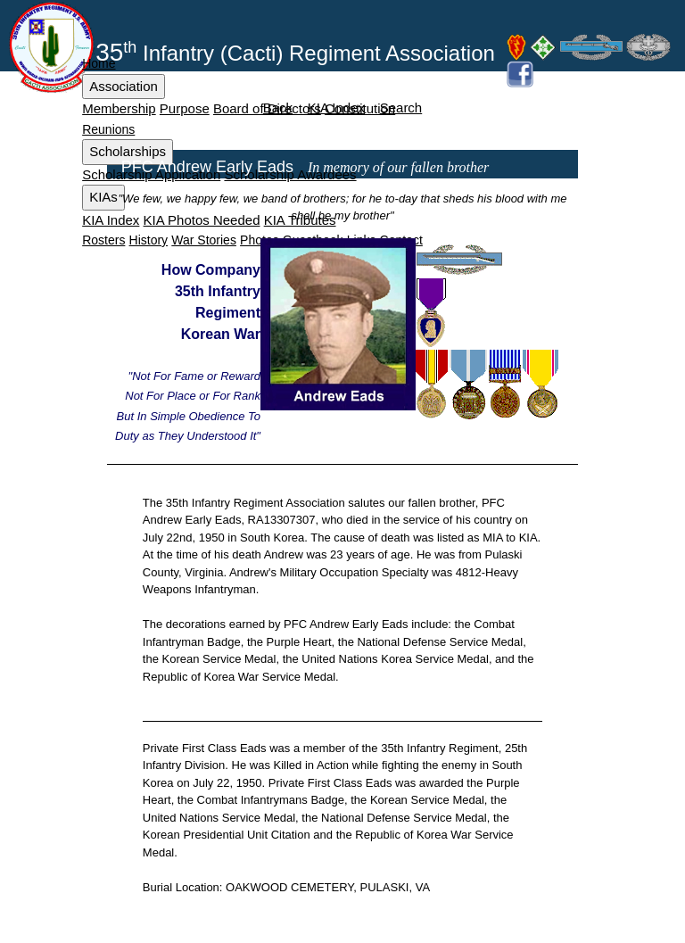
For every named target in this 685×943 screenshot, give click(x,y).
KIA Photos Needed (202, 219)
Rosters (103, 240)
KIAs (103, 196)
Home (98, 63)
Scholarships (127, 151)
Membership (119, 108)
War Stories (203, 240)
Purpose (185, 108)
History (149, 240)
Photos (259, 240)
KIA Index (110, 219)
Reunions (108, 129)
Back (278, 107)
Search (401, 107)
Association (123, 86)
